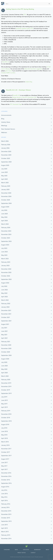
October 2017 (5, 452)
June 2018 (4, 431)
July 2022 (4, 286)
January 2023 (5, 265)
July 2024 (4, 210)
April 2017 (4, 469)
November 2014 (6, 538)
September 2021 (6, 321)
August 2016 (5, 487)
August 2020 (5, 359)
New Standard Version (8, 129)
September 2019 (6, 393)
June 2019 (4, 400)
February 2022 (5, 303)
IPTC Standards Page (16, 104)
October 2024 (5, 200)
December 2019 (6, 383)
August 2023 (5, 245)
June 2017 (4, 462)
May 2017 (4, 466)
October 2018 (5, 417)
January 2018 (5, 445)
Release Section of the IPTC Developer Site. (24, 97)
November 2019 (6, 386)
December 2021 (6, 310)
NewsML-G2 (5, 62)
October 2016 (5, 480)
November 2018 (6, 414)
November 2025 (6, 155)
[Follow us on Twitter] (26, 546)
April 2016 (4, 500)
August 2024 (5, 207)
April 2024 (4, 220)
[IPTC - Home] (2, 3)
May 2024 (4, 217)
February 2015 (5, 535)
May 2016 (4, 497)
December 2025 (6, 151)
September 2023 (6, 241)
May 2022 (4, 293)
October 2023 (5, 238)
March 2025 (5, 182)
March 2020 (5, 376)
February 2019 (5, 411)
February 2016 (5, 504)
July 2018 (4, 428)
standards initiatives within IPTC (24, 28)
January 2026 (5, 148)
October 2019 (5, 390)
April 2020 (4, 373)
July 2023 (4, 248)
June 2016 (4, 493)
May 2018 (4, 435)
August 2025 (5, 165)
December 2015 (6, 511)
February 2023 (5, 262)
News (16, 549)
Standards (7, 549)
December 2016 (6, 473)
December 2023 (6, 231)
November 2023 (6, 234)
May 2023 (4, 255)
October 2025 (5, 158)
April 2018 (4, 438)
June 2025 (4, 172)
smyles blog (28, 82)
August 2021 (5, 324)
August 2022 (5, 283)
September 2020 (6, 355)
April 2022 (4, 297)
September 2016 (6, 483)
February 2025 (5, 186)
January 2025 (5, 189)
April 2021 (4, 338)
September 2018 (6, 421)
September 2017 (6, 455)
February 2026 (5, 144)
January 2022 (5, 307)
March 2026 (5, 141)
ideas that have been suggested (33, 69)
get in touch (8, 71)
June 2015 (4, 525)
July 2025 (4, 169)
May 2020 (4, 369)
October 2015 (5, 518)
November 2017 (6, 449)
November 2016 (6, 476)
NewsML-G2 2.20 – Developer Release (18, 90)
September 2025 (6, 162)
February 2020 (5, 379)
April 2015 (4, 528)
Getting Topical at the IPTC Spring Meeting (20, 9)
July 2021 (4, 328)
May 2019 (4, 404)
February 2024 (5, 227)
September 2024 (6, 203)
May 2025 (4, 176)
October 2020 (5, 352)
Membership (37, 549)
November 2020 (6, 348)
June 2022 (4, 290)
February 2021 (5, 341)
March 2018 (5, 442)
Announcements (6, 115)
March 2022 (5, 300)
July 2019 (4, 397)
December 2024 (6, 193)
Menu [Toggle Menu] (28, 3)
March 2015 (5, 531)
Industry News (5, 122)
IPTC (24, 14)
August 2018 (5, 424)
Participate (26, 549)
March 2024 (5, 224)
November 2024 (6, 196)
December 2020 (6, 345)
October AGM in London (8, 73)
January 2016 (5, 507)
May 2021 (4, 335)
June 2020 (4, 366)
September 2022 (6, 279)
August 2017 (5, 459)
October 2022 (5, 276)
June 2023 (4, 252)
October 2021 (5, 317)
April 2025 (4, 179)
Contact (33, 552)
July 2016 (4, 490)
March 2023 (5, 259)
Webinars (4, 132)
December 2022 (6, 269)
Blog (2, 119)
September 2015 (6, 521)
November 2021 (6, 314)
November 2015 (6, 514)
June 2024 (4, 214)
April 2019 (4, 407)
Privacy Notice (22, 552)
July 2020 (4, 362)
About (47, 549)
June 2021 (4, 331)
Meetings (4, 125)
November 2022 (6, 272)
